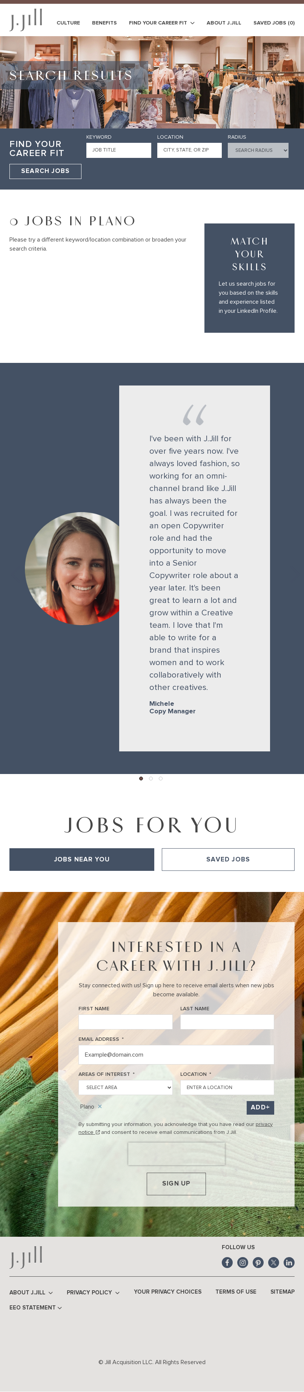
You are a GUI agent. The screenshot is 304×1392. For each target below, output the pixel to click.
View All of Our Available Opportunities (56, 881)
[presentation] (176, 1154)
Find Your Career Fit (162, 23)
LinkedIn (289, 1262)
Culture (68, 23)
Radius (237, 137)
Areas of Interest (106, 1074)
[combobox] (189, 150)
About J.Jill (224, 23)
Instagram (242, 1262)
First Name (93, 1008)
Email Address (101, 1039)
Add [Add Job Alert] (258, 1107)
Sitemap (282, 1292)
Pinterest (258, 1262)
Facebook (227, 1262)
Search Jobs (45, 171)
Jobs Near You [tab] (82, 860)
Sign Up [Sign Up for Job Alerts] (176, 1184)
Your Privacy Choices (167, 1292)
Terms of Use (235, 1292)
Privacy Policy (93, 1293)
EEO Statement (35, 1308)
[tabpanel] (152, 881)
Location (170, 137)
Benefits (104, 23)
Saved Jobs (274, 23)
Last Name (194, 1008)
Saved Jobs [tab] (228, 860)
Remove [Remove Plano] (100, 1106)
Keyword (99, 137)
